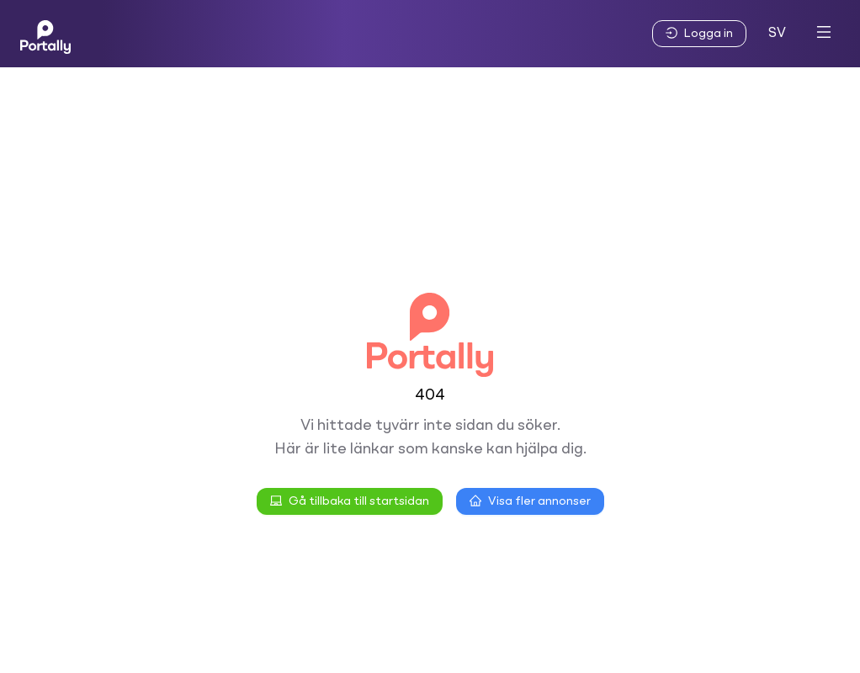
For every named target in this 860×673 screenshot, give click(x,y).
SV (777, 33)
